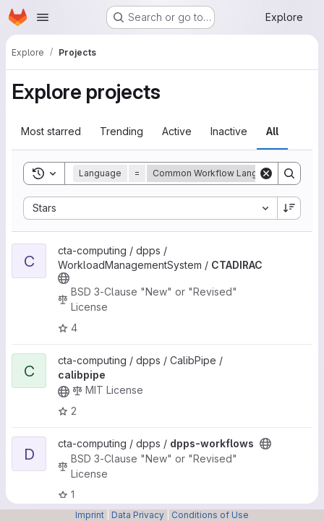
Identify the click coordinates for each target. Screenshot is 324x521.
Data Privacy (137, 514)
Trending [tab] (121, 131)
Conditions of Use (210, 514)
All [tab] (272, 131)
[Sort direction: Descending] (289, 208)
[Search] (289, 173)
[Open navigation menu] (42, 17)
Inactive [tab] (228, 131)
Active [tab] (177, 131)
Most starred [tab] (51, 131)
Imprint (89, 514)
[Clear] (266, 173)
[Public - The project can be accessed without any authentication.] (63, 278)
